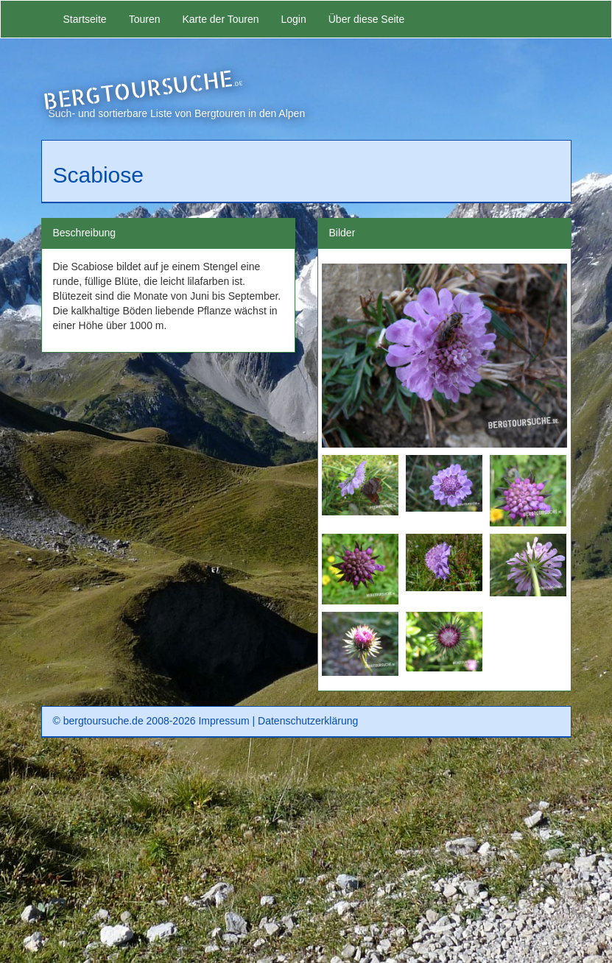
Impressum (223, 721)
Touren (145, 19)
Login (293, 19)
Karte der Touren (220, 19)
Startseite (85, 19)
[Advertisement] (306, 855)
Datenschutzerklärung (308, 721)
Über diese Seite (366, 19)
